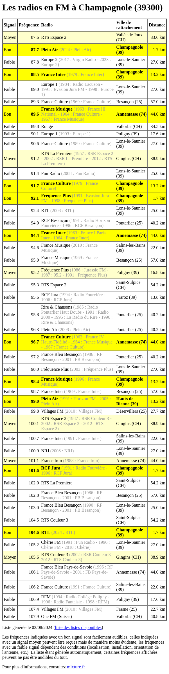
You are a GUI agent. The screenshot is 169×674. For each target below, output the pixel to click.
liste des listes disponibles (78, 627)
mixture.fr (76, 666)
